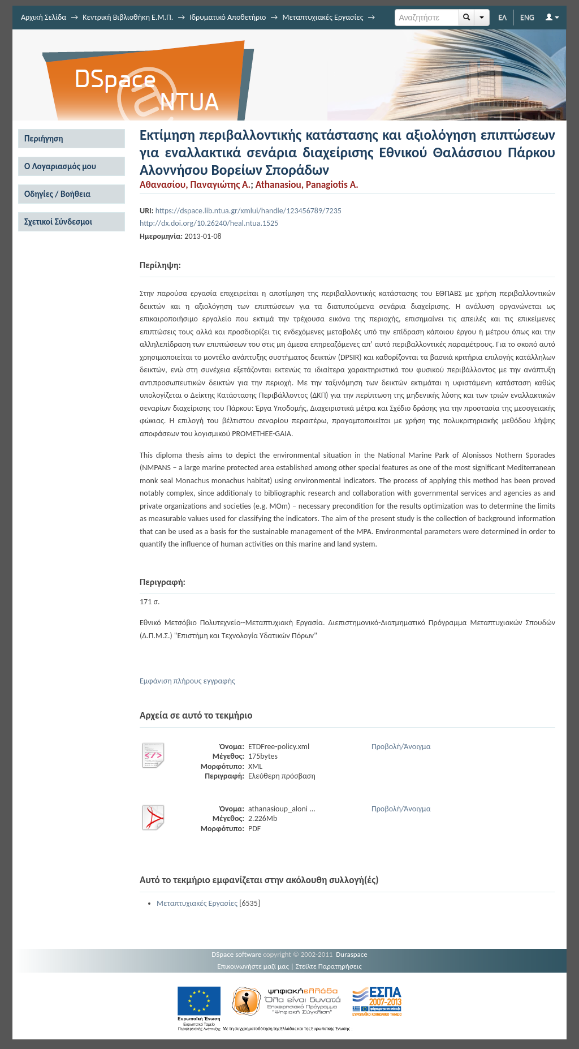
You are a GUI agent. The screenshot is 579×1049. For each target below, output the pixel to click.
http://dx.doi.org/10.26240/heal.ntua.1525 (209, 223)
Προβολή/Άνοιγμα (401, 746)
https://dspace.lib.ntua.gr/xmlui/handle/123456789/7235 (248, 211)
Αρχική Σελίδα (43, 17)
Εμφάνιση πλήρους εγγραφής (187, 681)
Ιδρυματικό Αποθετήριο (227, 17)
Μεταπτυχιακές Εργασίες (322, 17)
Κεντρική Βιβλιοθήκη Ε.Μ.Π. (128, 17)
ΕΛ (502, 17)
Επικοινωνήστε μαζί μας (253, 966)
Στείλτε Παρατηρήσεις (329, 966)
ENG (527, 17)
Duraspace (352, 954)
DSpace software (236, 954)
